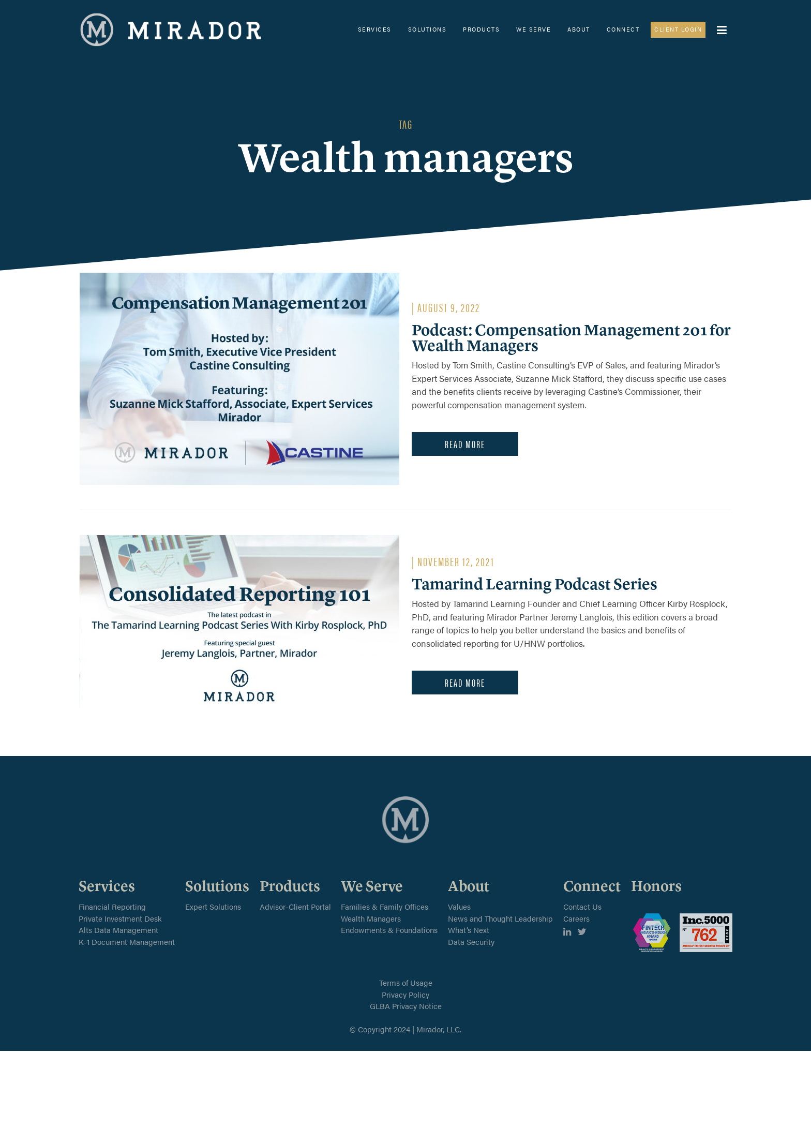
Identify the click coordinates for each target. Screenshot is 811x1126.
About (578, 29)
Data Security (471, 941)
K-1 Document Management (127, 941)
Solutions (427, 29)
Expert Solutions (213, 906)
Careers (576, 918)
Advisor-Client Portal (295, 906)
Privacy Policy (405, 994)
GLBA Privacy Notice (406, 1005)
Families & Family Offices (384, 906)
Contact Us (582, 906)
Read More (465, 443)
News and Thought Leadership (500, 918)
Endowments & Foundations (389, 929)
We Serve (533, 29)
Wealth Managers (371, 918)
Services (375, 29)
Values (459, 906)
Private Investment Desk (120, 918)
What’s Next (468, 929)
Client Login (678, 29)
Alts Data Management (118, 929)
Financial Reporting (112, 906)
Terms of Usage (405, 982)
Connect (623, 29)
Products (481, 29)
